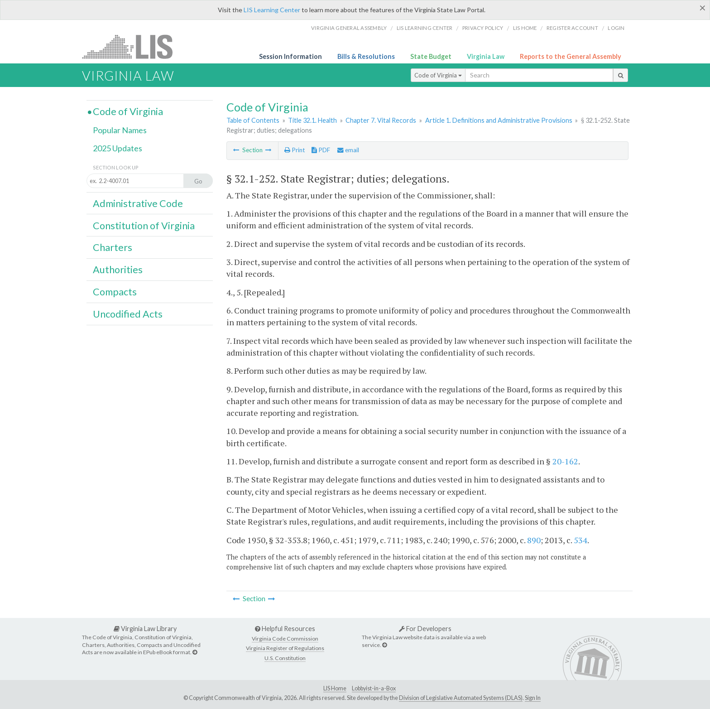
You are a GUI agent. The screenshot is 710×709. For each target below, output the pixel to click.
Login (616, 28)
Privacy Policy (483, 28)
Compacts (115, 292)
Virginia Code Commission (285, 638)
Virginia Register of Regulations (285, 648)
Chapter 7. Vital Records (380, 120)
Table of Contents (252, 120)
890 (534, 540)
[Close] (702, 8)
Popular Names (120, 130)
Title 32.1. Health (312, 120)
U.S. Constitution (285, 658)
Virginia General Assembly (349, 28)
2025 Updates (117, 148)
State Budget (430, 56)
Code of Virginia (438, 75)
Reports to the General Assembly (570, 56)
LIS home (525, 28)
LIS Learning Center (272, 10)
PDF (321, 150)
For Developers (425, 628)
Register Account (572, 28)
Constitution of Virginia (144, 226)
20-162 (565, 461)
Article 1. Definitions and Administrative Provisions (498, 120)
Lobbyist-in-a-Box (374, 688)
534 (580, 540)
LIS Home (334, 688)
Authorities (118, 269)
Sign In (533, 698)
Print (294, 150)
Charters (112, 247)
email (348, 150)
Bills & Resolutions (366, 56)
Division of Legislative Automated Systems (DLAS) (461, 698)
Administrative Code (138, 203)
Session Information (290, 56)
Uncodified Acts (128, 314)
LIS (132, 46)
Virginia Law (485, 56)
